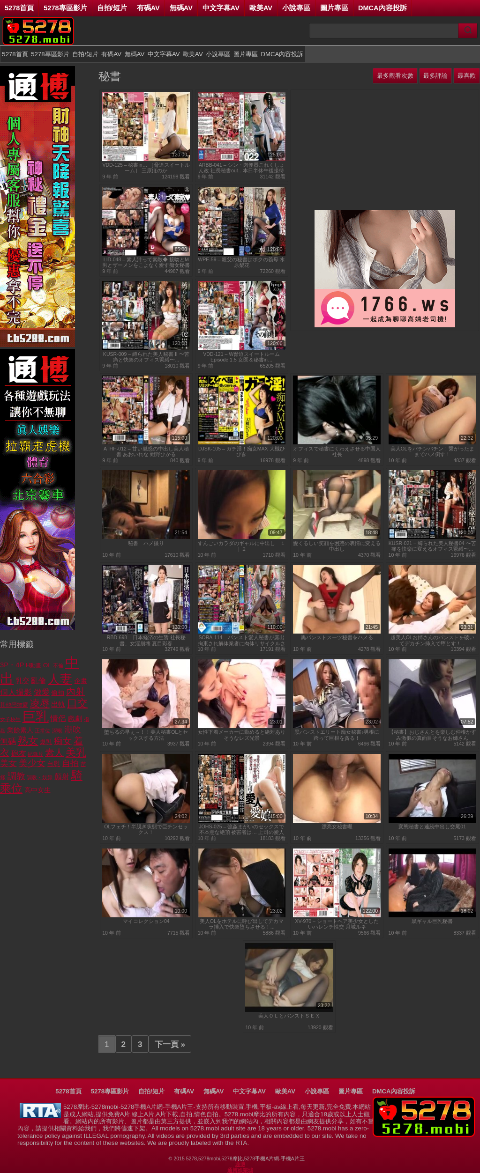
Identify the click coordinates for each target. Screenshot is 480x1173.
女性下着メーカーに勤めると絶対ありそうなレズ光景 (241, 734)
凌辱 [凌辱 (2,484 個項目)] (40, 703)
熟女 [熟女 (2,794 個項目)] (28, 740)
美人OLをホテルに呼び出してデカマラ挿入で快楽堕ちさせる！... (242, 924)
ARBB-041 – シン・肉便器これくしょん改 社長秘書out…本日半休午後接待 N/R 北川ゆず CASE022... (242, 168)
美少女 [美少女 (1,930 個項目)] (32, 763)
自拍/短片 (112, 8)
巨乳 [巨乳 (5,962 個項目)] (35, 716)
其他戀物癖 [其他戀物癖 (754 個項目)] (14, 704)
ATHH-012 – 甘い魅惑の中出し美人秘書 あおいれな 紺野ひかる (146, 451)
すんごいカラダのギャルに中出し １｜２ (241, 546)
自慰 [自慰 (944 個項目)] (53, 763)
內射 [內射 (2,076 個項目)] (75, 691)
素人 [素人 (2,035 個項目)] (54, 752)
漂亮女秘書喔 (337, 826)
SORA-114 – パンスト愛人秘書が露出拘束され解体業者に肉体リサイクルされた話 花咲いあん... (241, 640)
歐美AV (260, 8)
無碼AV (181, 8)
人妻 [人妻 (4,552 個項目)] (60, 679)
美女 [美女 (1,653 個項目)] (8, 763)
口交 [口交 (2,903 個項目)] (77, 703)
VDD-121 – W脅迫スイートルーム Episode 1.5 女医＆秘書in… (241, 356)
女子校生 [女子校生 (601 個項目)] (10, 719)
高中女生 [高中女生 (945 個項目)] (37, 790)
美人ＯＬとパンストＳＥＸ (289, 1015)
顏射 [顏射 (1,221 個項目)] (61, 777)
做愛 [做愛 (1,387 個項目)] (42, 692)
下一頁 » (170, 1044)
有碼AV (148, 8)
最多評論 (435, 75)
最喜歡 (467, 75)
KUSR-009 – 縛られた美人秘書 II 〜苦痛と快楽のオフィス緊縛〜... (146, 356)
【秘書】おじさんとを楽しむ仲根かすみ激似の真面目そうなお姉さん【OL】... (432, 735)
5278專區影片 (65, 8)
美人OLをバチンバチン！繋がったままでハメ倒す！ (432, 451)
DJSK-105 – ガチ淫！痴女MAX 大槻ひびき (241, 451)
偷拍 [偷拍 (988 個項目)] (57, 692)
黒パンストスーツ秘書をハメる (337, 637)
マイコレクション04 (146, 921)
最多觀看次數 (395, 75)
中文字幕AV (221, 8)
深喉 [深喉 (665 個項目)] (57, 730)
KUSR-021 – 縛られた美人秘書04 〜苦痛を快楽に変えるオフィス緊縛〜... (432, 546)
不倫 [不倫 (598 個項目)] (58, 665)
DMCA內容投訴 (382, 8)
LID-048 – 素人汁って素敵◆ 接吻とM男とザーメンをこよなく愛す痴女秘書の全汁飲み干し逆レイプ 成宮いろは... (146, 262)
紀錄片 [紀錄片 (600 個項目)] (35, 754)
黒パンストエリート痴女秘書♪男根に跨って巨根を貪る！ (336, 734)
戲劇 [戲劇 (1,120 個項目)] (75, 719)
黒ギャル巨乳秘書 (432, 921)
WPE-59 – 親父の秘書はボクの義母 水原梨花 (241, 262)
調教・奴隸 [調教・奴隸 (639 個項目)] (39, 777)
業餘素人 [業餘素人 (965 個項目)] (20, 730)
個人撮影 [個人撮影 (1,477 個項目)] (16, 692)
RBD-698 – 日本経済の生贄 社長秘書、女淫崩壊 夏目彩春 (146, 640)
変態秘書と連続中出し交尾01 (432, 826)
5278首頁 (19, 8)
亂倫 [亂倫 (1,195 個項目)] (38, 681)
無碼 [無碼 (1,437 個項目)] (8, 741)
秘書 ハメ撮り (146, 543)
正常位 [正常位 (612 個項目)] (42, 730)
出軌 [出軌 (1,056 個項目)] (58, 704)
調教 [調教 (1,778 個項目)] (16, 776)
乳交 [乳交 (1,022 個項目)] (22, 681)
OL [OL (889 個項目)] (47, 665)
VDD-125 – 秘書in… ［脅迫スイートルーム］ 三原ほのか (146, 167)
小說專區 (296, 8)
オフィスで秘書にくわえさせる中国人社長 (337, 451)
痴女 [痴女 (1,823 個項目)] (63, 741)
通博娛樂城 (240, 1170)
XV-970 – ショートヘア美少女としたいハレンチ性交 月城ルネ (337, 924)
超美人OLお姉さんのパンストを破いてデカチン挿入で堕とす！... (432, 640)
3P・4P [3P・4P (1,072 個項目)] (12, 665)
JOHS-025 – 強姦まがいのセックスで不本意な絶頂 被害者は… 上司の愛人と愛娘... (241, 829)
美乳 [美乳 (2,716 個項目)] (76, 752)
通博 (240, 1164)
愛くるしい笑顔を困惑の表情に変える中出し (337, 546)
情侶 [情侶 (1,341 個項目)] (58, 718)
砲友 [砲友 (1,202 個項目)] (18, 753)
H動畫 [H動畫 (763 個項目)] (33, 665)
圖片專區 (334, 8)
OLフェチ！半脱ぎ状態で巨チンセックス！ (146, 829)
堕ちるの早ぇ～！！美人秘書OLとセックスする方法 (146, 734)
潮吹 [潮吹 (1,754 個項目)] (72, 729)
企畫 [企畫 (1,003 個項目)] (80, 681)
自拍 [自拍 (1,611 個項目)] (70, 763)
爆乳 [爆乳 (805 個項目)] (46, 741)
